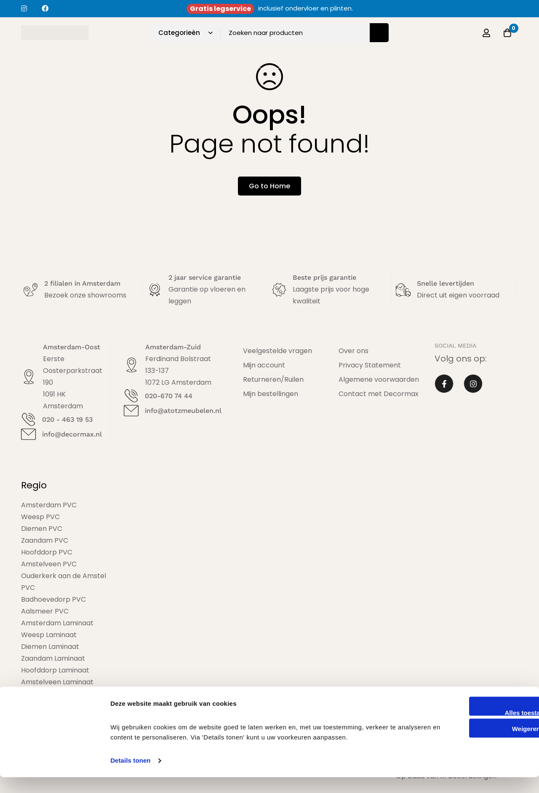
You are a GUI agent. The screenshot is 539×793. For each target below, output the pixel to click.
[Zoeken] (379, 32)
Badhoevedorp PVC (53, 599)
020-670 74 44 (168, 396)
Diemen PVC (41, 528)
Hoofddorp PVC (46, 552)
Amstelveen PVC (49, 564)
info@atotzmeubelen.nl (182, 411)
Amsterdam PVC (49, 505)
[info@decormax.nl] (28, 434)
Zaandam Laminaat (53, 658)
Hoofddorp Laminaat (55, 670)
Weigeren (468, 744)
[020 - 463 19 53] (28, 419)
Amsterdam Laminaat (57, 623)
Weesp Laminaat (49, 635)
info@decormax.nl (72, 434)
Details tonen (130, 776)
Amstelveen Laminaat (57, 682)
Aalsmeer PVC (45, 611)
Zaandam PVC (44, 540)
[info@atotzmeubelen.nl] (130, 410)
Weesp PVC (40, 517)
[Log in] (485, 33)
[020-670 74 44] (130, 395)
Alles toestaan (468, 728)
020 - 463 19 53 (67, 419)
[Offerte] (507, 33)
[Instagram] (473, 384)
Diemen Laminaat (50, 646)
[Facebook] (444, 384)
